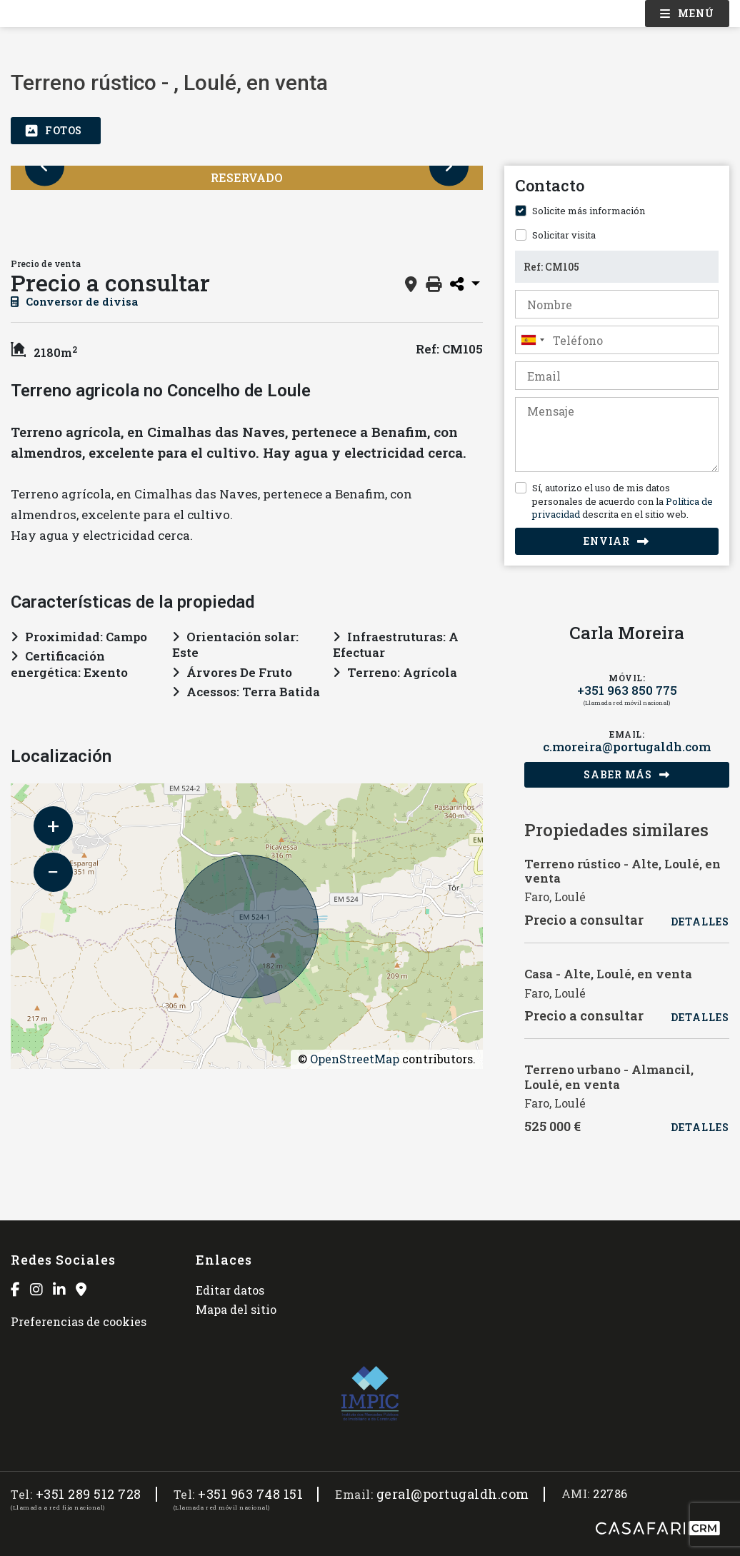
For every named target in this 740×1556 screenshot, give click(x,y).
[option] (55, 220)
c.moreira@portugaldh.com (627, 746)
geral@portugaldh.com (452, 1494)
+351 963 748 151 (250, 1494)
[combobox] (617, 339)
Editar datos (230, 1290)
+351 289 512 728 (88, 1494)
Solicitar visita (564, 235)
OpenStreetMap (354, 1058)
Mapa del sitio (236, 1309)
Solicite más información (588, 210)
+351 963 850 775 (627, 690)
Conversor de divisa (74, 301)
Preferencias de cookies (78, 1321)
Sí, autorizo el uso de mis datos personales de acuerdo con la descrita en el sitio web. (622, 500)
